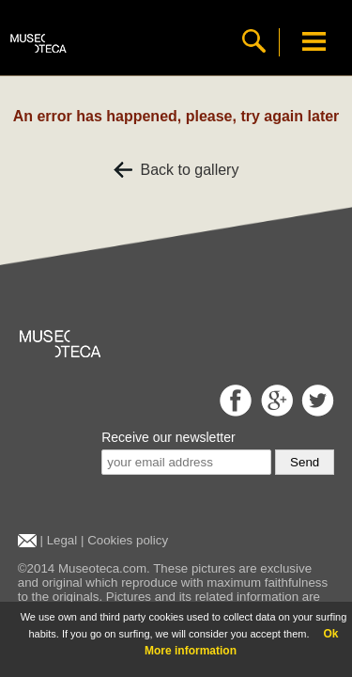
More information (191, 650)
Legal (62, 540)
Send (304, 462)
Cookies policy (127, 540)
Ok (330, 633)
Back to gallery (176, 170)
